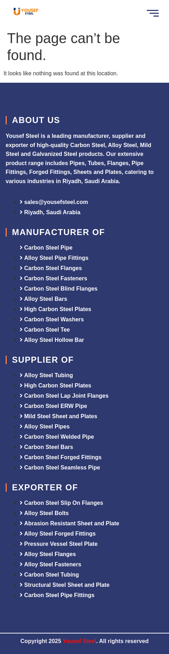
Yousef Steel (79, 641)
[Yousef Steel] (26, 12)
